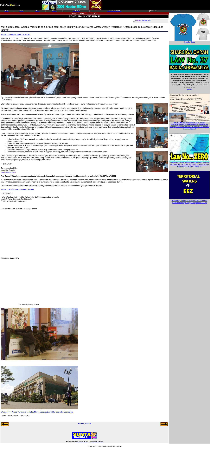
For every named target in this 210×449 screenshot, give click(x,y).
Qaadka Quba (189, 41)
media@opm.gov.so (8, 172)
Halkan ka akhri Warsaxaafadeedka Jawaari (17, 189)
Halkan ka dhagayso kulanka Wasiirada (15, 34)
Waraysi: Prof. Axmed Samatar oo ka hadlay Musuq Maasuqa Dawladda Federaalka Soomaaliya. (37, 412)
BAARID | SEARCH (84, 423)
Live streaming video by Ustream (29, 304)
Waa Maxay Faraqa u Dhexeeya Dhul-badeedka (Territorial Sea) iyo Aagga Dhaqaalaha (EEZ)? (189, 202)
